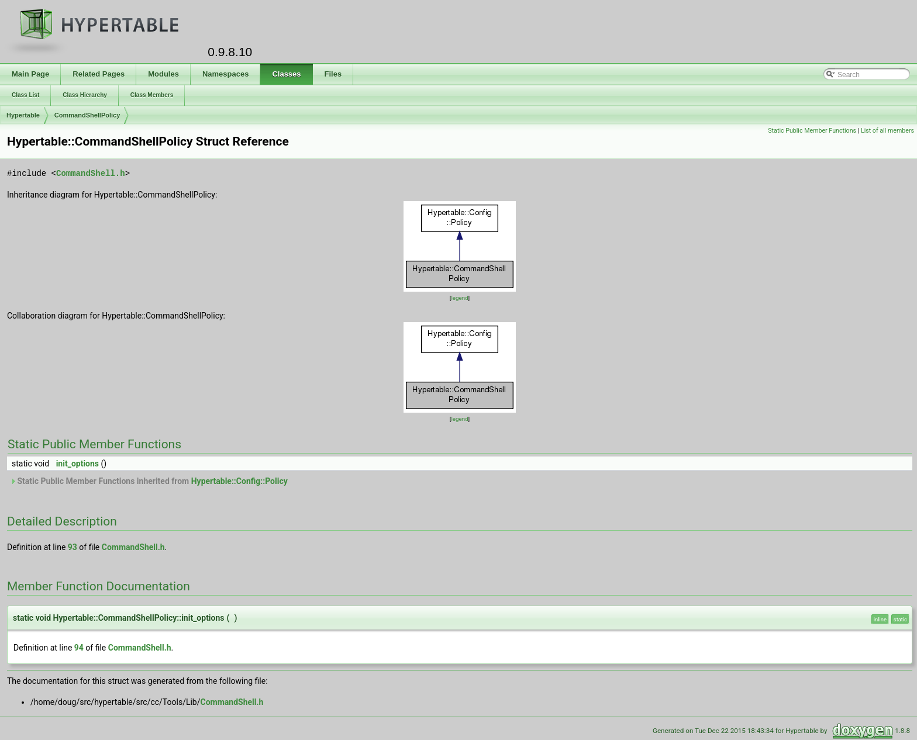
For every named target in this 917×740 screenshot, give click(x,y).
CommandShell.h (90, 173)
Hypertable (23, 115)
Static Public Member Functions (812, 130)
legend (459, 298)
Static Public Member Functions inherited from (149, 481)
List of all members (887, 130)
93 (72, 547)
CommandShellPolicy (87, 115)
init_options (77, 463)
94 (79, 647)
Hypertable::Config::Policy (239, 481)
